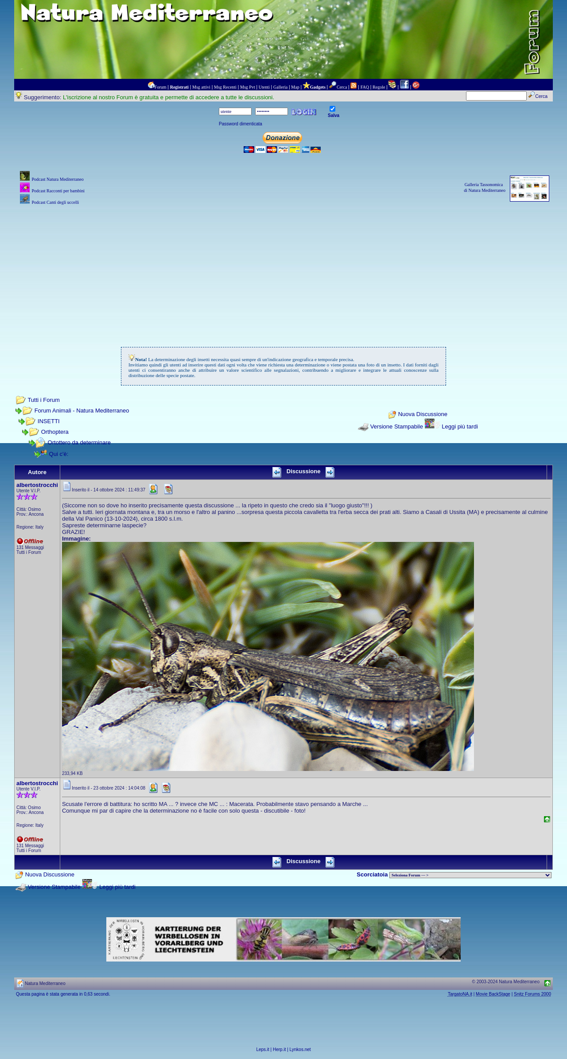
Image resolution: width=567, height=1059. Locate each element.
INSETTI (49, 421)
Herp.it (279, 1049)
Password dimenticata (240, 123)
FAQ (365, 87)
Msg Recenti (225, 87)
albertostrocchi (37, 485)
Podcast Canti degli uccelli (55, 202)
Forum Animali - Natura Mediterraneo (82, 410)
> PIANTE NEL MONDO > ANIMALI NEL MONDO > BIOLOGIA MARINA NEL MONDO (470, 875)
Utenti (264, 87)
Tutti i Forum (43, 400)
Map (295, 87)
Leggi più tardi (460, 426)
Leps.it (262, 1049)
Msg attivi (201, 87)
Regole (379, 87)
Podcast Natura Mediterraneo (57, 179)
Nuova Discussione (422, 414)
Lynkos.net (300, 1049)
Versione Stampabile (396, 426)
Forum (161, 87)
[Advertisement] (283, 269)
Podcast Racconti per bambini (58, 190)
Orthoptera (55, 431)
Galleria (280, 87)
